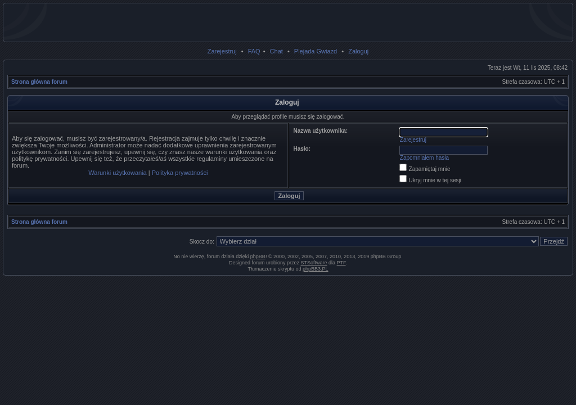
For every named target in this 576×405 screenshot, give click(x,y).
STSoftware (314, 263)
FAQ (254, 51)
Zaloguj (358, 51)
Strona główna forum (39, 82)
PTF (341, 263)
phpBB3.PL (315, 269)
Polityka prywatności (180, 172)
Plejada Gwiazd (315, 51)
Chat (276, 51)
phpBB (258, 256)
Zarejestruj (222, 51)
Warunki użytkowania (117, 172)
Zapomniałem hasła (424, 158)
